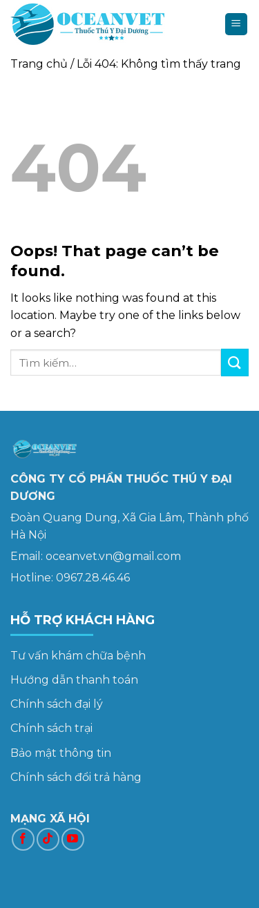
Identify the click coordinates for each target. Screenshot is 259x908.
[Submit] (235, 362)
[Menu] (236, 24)
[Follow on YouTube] (72, 839)
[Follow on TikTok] (48, 839)
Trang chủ (39, 63)
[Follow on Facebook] (23, 839)
